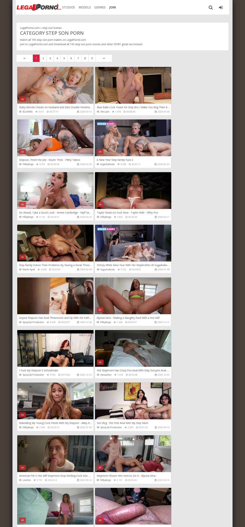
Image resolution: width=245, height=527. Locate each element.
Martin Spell (29, 217)
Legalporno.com (36, 7)
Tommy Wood (100, 428)
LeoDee (168, 322)
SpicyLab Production (174, 217)
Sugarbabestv (30, 164)
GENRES (98, 7)
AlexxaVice (169, 269)
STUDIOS (66, 7)
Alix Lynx (97, 111)
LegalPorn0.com (38, 44)
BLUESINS (27, 111)
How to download (68, 509)
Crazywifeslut (171, 375)
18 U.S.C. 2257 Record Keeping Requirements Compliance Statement (133, 520)
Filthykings (169, 111)
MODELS (83, 7)
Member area (42, 509)
